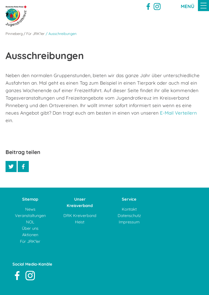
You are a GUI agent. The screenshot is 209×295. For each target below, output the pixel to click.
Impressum (129, 222)
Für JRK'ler (35, 33)
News (30, 209)
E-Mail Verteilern (178, 113)
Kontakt (129, 209)
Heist (79, 222)
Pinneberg (14, 33)
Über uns (30, 228)
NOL (30, 222)
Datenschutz (129, 215)
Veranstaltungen (30, 215)
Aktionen (30, 234)
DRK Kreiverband (79, 215)
